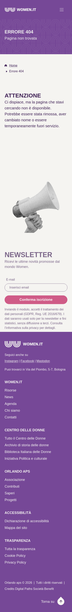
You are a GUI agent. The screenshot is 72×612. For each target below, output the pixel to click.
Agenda (11, 404)
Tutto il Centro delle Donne (25, 438)
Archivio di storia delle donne (27, 445)
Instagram (11, 361)
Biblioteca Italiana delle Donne (28, 452)
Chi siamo (12, 410)
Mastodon (43, 361)
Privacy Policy (15, 562)
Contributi (12, 486)
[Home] (20, 9)
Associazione (15, 480)
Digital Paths (23, 588)
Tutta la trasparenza (20, 549)
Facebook (27, 361)
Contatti (11, 417)
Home (13, 65)
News (9, 397)
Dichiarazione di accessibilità (27, 521)
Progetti (11, 500)
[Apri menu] (61, 9)
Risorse (10, 390)
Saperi (10, 493)
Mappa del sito (16, 528)
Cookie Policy (15, 556)
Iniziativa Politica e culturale (26, 458)
